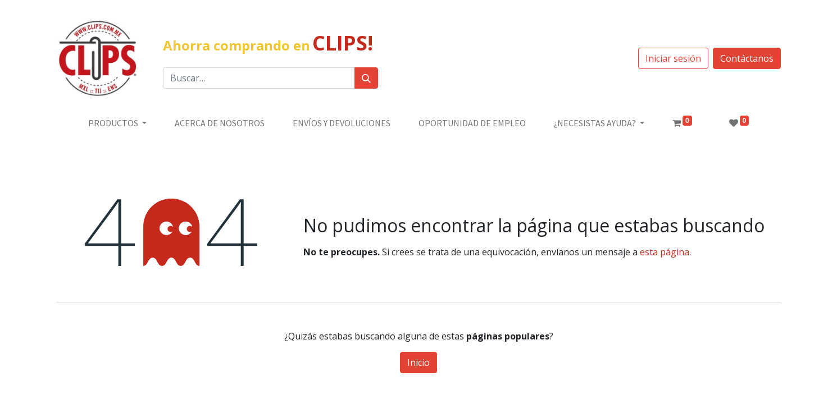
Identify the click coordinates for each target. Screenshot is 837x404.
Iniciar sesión (673, 58)
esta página (664, 252)
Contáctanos (747, 58)
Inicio (418, 362)
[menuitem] (220, 123)
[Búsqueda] (366, 78)
